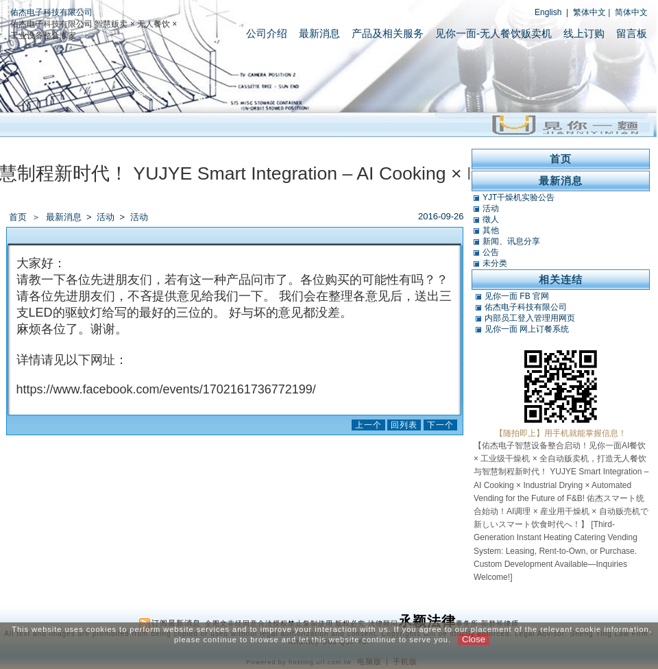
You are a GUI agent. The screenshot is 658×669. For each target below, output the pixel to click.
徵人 (491, 219)
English (548, 12)
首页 (18, 217)
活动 (107, 217)
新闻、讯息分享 (511, 241)
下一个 (440, 425)
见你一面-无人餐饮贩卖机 (493, 33)
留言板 (631, 33)
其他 (491, 230)
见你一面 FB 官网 (517, 296)
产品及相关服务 (388, 33)
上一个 (368, 425)
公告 (491, 252)
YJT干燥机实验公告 (519, 197)
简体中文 (631, 12)
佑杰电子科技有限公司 (51, 12)
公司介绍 (266, 33)
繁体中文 (589, 12)
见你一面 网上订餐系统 (527, 329)
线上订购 (584, 33)
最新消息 (319, 33)
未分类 (495, 263)
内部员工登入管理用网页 (530, 318)
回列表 (404, 425)
